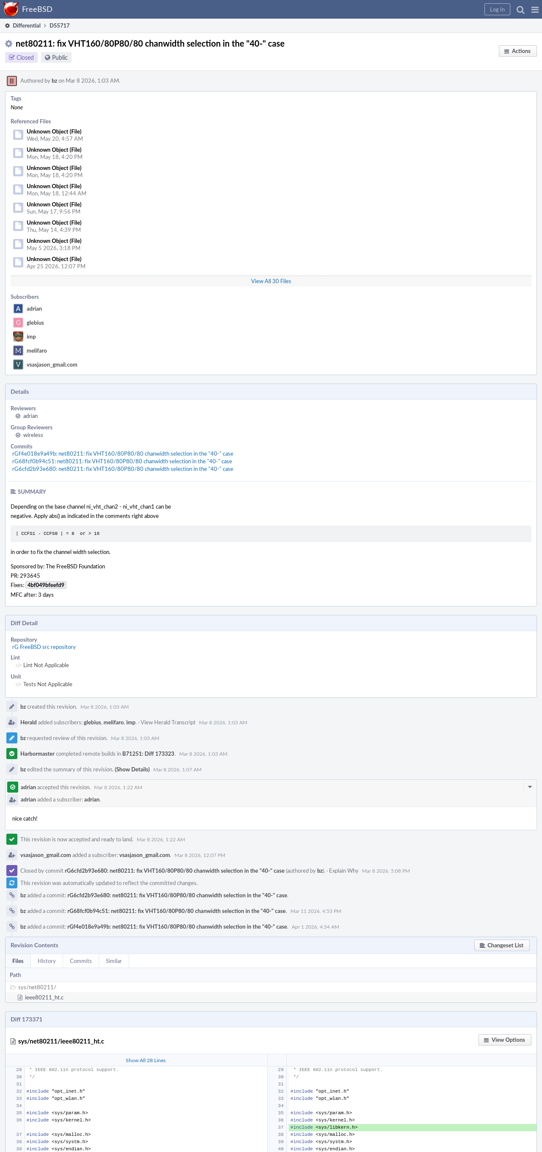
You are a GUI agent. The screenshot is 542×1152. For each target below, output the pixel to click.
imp (31, 336)
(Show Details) (132, 769)
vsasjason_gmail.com (52, 364)
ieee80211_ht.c (44, 997)
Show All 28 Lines (146, 1060)
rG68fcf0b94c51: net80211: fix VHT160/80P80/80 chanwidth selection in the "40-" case (122, 461)
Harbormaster (37, 753)
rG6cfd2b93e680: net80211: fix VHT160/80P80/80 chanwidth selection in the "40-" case (122, 469)
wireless (33, 435)
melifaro (37, 350)
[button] (535, 9)
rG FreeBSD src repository (44, 647)
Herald (28, 722)
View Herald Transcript (168, 722)
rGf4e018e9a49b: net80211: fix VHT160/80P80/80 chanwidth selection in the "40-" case (122, 453)
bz (54, 80)
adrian (34, 308)
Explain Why (344, 870)
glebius (35, 322)
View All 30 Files (271, 281)
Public (60, 57)
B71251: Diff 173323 (148, 753)
